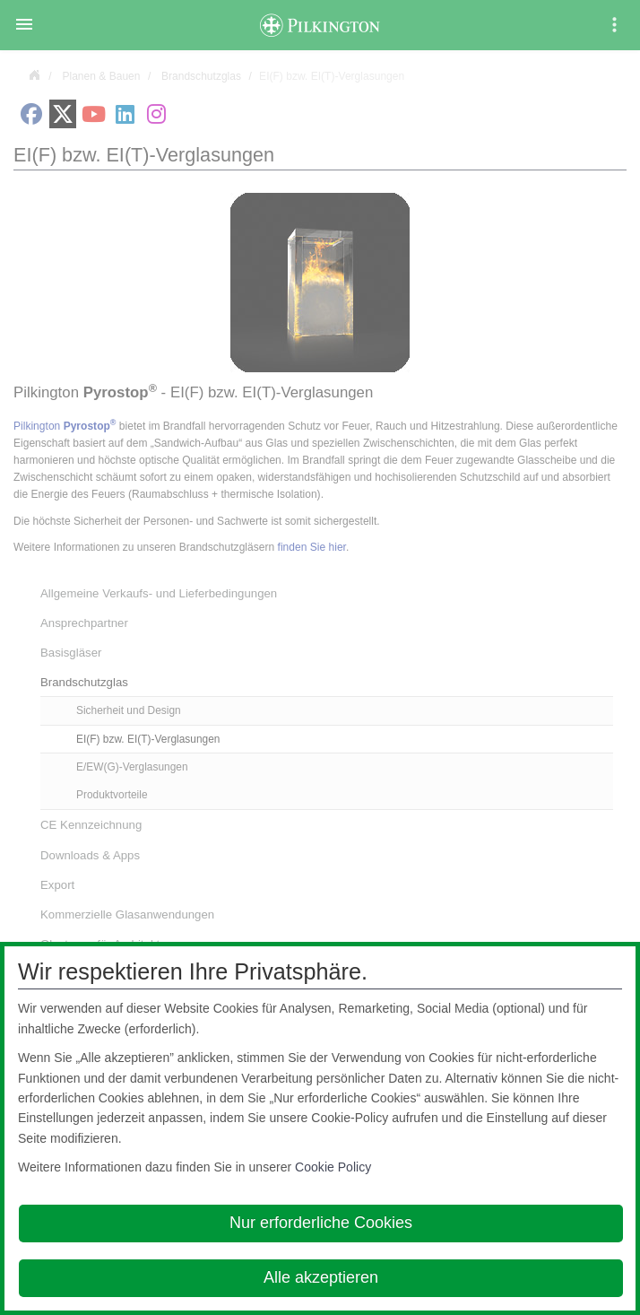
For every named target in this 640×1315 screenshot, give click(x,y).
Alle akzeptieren (321, 1277)
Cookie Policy (333, 1167)
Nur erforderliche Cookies (320, 1223)
